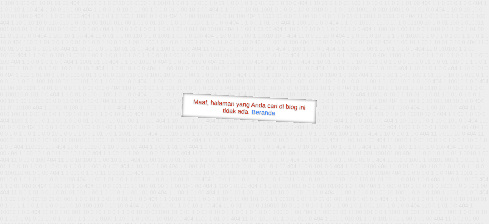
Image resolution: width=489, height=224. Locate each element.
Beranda (263, 112)
